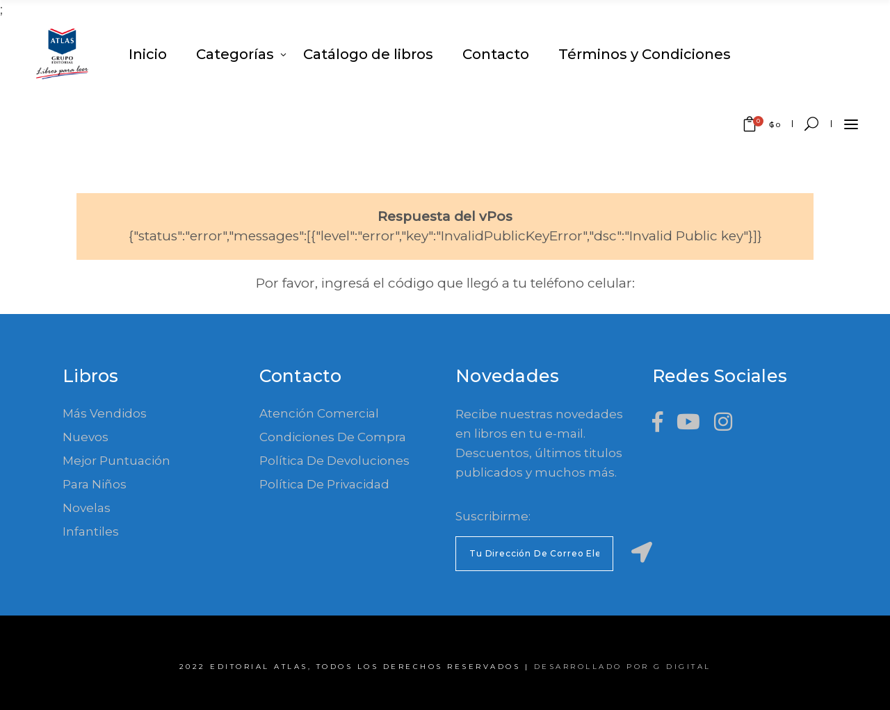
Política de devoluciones (334, 461)
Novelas (87, 508)
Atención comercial (319, 413)
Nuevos (85, 437)
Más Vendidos (105, 413)
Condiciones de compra (332, 437)
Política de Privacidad (324, 484)
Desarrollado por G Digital (622, 666)
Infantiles (91, 531)
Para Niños (95, 484)
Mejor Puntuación (116, 461)
